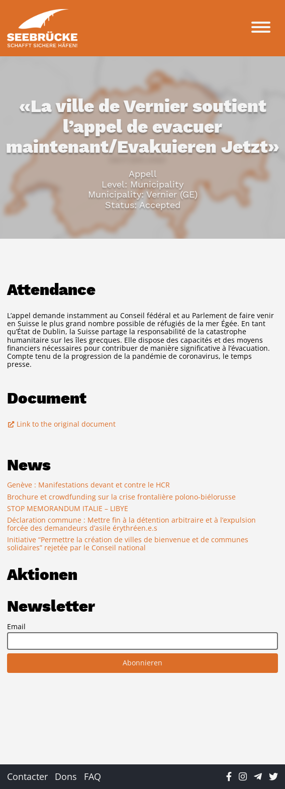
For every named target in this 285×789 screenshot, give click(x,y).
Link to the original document (61, 424)
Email (16, 627)
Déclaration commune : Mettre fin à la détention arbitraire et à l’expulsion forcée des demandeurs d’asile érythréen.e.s (131, 524)
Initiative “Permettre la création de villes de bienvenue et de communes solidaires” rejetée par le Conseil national (127, 543)
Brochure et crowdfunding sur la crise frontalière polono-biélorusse (121, 497)
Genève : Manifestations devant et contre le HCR (88, 484)
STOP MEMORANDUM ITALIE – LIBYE (67, 508)
